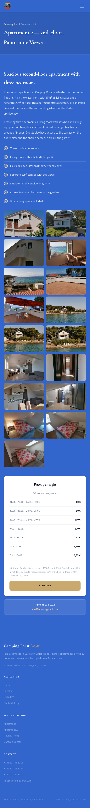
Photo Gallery (11, 703)
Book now (45, 585)
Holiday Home (12, 736)
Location (8, 691)
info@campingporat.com (45, 609)
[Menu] (82, 6)
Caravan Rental (12, 742)
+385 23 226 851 (13, 775)
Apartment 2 (11, 730)
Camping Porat (12, 24)
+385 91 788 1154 (13, 769)
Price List (9, 697)
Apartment (10, 724)
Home (7, 685)
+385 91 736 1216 (13, 763)
